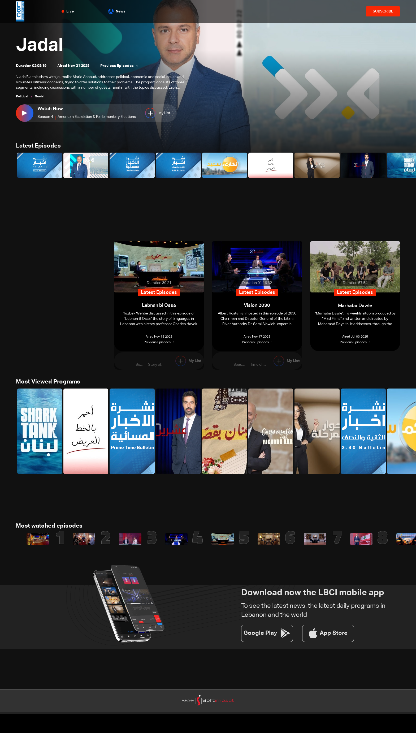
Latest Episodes (38, 146)
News (116, 11)
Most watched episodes (49, 527)
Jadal (40, 45)
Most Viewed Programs (48, 382)
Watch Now (50, 108)
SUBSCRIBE (383, 11)
